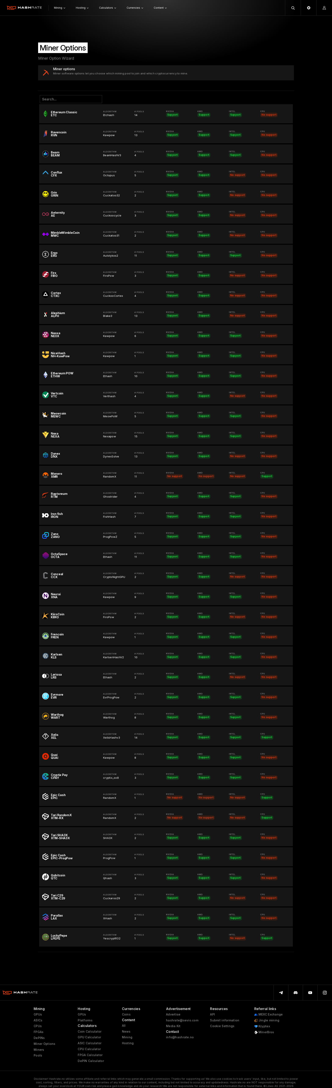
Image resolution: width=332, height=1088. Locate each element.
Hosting (128, 1043)
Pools (38, 1055)
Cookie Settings (222, 1026)
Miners (39, 1049)
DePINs (39, 1038)
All (124, 1025)
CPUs (38, 1026)
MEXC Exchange (268, 1014)
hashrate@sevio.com (182, 1020)
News (126, 1031)
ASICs (38, 1020)
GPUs (38, 1014)
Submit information (224, 1020)
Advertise (173, 1014)
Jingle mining (266, 1020)
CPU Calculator (89, 1049)
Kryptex (262, 1026)
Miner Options (44, 1044)
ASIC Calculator (89, 1043)
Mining (127, 1037)
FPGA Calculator (90, 1055)
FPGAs (38, 1032)
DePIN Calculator (91, 1061)
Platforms (85, 1020)
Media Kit (173, 1026)
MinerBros (264, 1032)
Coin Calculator (89, 1031)
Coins (126, 1014)
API (212, 1014)
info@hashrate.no (180, 1037)
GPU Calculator (89, 1037)
